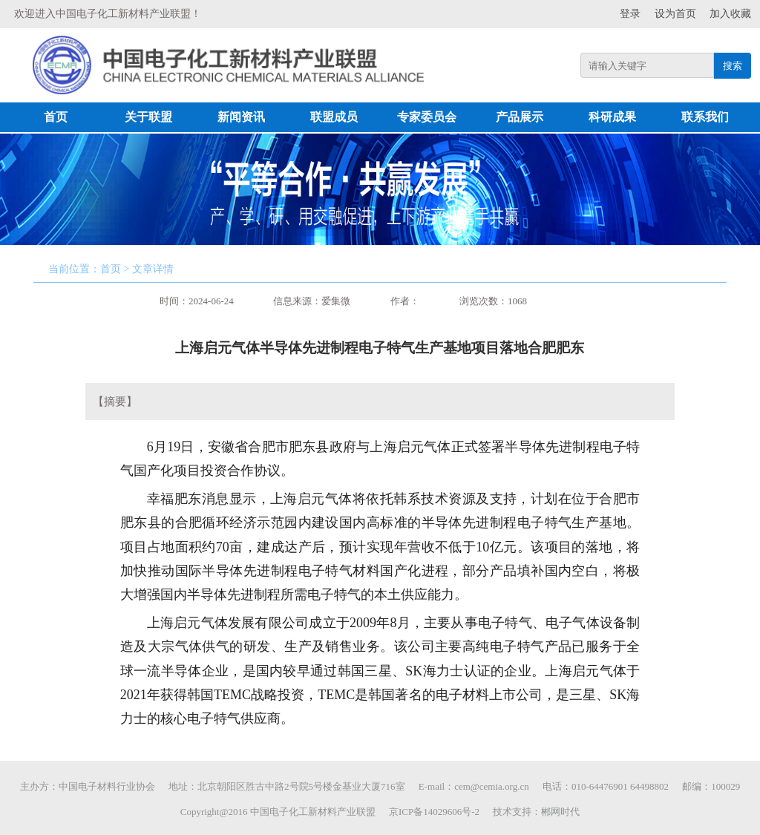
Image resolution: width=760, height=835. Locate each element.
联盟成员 (334, 117)
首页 (56, 117)
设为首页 (675, 13)
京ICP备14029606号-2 (434, 811)
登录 (630, 13)
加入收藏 (730, 13)
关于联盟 (148, 117)
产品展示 (519, 117)
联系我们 (705, 117)
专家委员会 (426, 117)
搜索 (732, 65)
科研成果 (612, 117)
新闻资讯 (241, 117)
